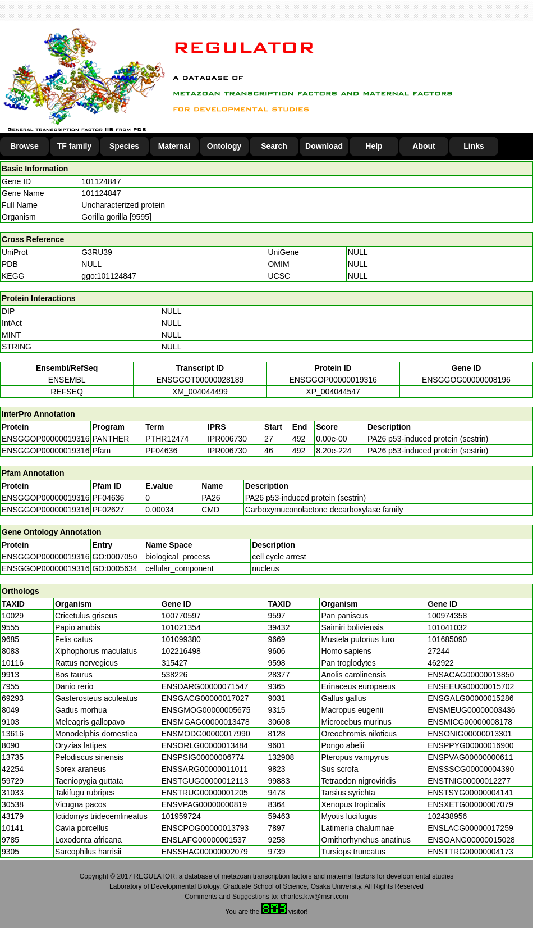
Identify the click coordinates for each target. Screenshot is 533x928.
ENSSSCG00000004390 (471, 769)
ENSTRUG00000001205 (205, 792)
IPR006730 (227, 438)
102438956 (447, 816)
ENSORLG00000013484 (205, 745)
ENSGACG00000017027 (205, 698)
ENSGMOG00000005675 (206, 710)
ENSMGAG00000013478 (206, 721)
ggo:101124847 (108, 275)
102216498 (181, 651)
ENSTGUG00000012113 (205, 780)
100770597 (181, 615)
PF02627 (108, 509)
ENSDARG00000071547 (205, 686)
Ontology (224, 146)
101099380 (181, 639)
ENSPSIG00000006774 (203, 757)
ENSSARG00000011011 (205, 769)
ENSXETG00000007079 (470, 804)
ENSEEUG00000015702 (471, 686)
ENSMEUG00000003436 (471, 710)
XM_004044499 (200, 391)
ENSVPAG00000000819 (204, 804)
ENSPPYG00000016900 (470, 745)
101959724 (181, 816)
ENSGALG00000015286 (470, 698)
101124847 (101, 181)
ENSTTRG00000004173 (470, 851)
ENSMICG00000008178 (470, 721)
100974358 (447, 615)
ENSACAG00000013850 (471, 674)
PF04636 (108, 497)
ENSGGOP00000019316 (332, 379)
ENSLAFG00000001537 (204, 839)
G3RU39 (96, 252)
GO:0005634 (114, 568)
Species (124, 146)
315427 (175, 662)
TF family (74, 146)
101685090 (447, 639)
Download (324, 146)
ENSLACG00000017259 (470, 828)
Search (274, 146)
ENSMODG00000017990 (206, 733)
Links (473, 146)
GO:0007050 (114, 556)
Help (373, 146)
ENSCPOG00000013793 (205, 828)
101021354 (181, 627)
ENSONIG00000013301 (470, 733)
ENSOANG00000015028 (471, 839)
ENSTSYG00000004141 (470, 792)
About (423, 146)
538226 (175, 674)
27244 (438, 651)
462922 (441, 662)
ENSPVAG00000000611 (470, 757)
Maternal (174, 146)
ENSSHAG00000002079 (205, 851)
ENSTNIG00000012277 (469, 780)
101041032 (447, 627)
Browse (24, 146)
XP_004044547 (333, 391)
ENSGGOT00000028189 (200, 379)
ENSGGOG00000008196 (466, 379)
